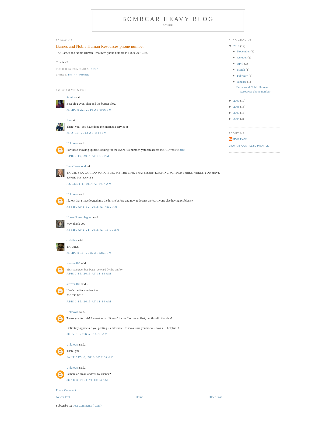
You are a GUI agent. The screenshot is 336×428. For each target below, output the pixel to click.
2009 (236, 100)
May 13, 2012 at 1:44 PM (86, 132)
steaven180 (73, 263)
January (242, 81)
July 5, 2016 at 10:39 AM (87, 334)
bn (70, 74)
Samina (71, 97)
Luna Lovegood (76, 166)
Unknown (72, 143)
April (240, 63)
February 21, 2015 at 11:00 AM (92, 229)
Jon (68, 120)
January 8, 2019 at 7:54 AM (90, 357)
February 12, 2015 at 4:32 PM (91, 206)
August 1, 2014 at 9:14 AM (89, 183)
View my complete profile (249, 145)
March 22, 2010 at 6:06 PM (89, 109)
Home (139, 397)
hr (76, 74)
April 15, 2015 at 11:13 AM (88, 273)
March (241, 69)
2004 (236, 118)
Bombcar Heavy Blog (168, 19)
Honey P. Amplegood (79, 217)
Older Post (215, 397)
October (242, 57)
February (243, 75)
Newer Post (63, 397)
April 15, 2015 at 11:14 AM (88, 301)
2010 (236, 46)
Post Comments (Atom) (87, 405)
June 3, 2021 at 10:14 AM (87, 380)
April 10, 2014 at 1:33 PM (87, 156)
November (244, 51)
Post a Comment (66, 390)
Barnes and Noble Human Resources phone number (100, 46)
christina (71, 240)
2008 (236, 106)
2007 (236, 112)
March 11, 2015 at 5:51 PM (89, 252)
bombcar (240, 138)
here (182, 149)
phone (84, 74)
